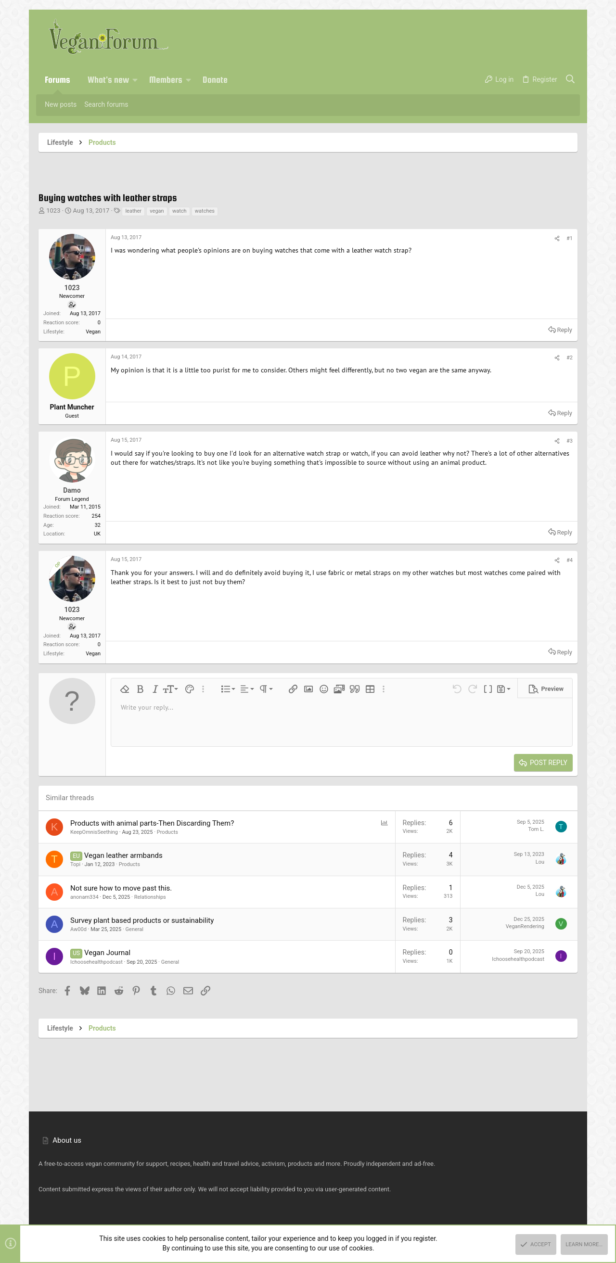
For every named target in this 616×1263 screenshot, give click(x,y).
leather (133, 211)
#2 (569, 358)
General (134, 929)
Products (167, 832)
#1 (569, 238)
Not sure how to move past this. (121, 888)
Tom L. (536, 829)
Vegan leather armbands (123, 855)
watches (205, 211)
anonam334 (84, 897)
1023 (53, 210)
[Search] (570, 80)
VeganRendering (525, 926)
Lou (540, 862)
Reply (564, 329)
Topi (75, 864)
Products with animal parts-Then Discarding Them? (152, 823)
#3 (569, 441)
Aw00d (78, 929)
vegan (157, 211)
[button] (135, 80)
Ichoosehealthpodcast (96, 962)
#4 (569, 560)
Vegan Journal (107, 952)
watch (179, 211)
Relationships (150, 897)
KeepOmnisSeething (94, 832)
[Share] (557, 238)
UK (97, 534)
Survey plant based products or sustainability (142, 920)
